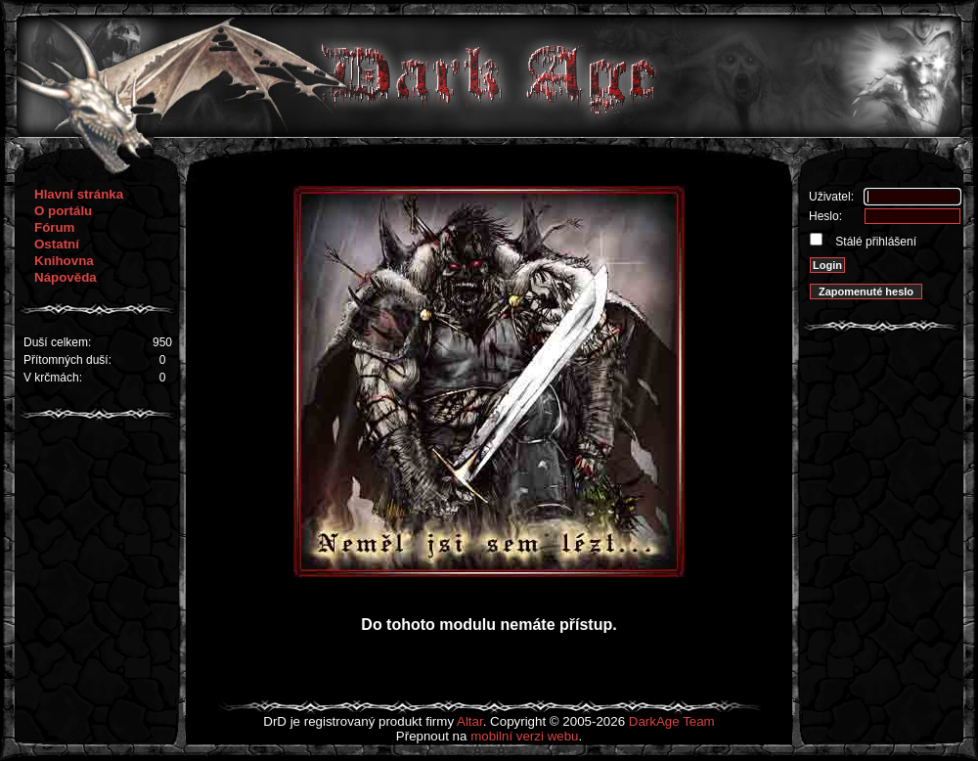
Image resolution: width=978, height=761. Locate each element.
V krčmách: (52, 377)
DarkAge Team (672, 721)
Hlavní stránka (78, 194)
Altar (470, 721)
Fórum (54, 227)
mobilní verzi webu (524, 736)
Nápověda (65, 277)
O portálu (63, 210)
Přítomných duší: (67, 360)
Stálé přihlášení (874, 241)
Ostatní (56, 244)
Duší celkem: (57, 342)
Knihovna (64, 260)
